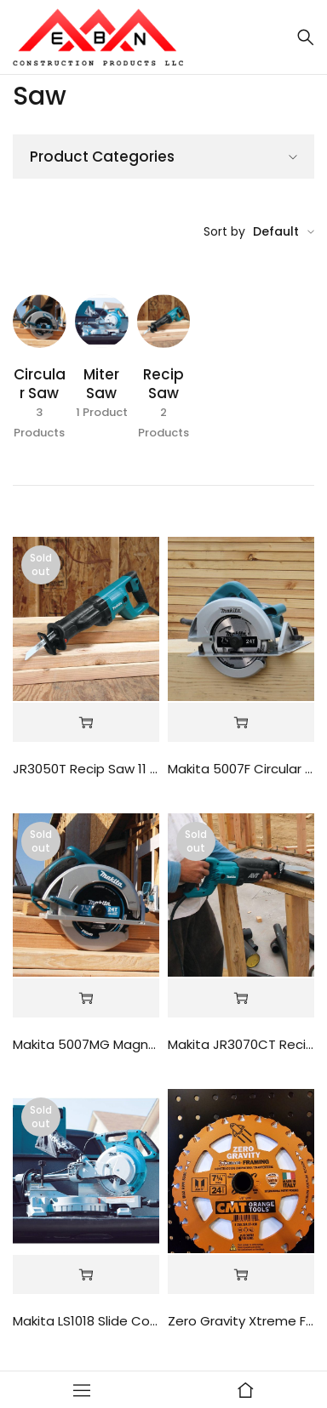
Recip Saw (163, 383)
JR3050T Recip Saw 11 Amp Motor (86, 769)
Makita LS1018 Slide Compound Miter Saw (86, 1321)
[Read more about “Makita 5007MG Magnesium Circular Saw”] (86, 998)
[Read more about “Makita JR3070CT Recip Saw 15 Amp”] (241, 998)
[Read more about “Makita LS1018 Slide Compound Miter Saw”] (86, 1275)
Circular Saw (40, 383)
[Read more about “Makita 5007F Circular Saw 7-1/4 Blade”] (241, 723)
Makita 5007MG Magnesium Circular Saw (86, 1044)
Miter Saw (101, 383)
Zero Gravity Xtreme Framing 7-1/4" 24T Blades (241, 1321)
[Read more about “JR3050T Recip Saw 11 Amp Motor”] (86, 723)
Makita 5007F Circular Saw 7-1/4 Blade (241, 769)
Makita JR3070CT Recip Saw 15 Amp (241, 1044)
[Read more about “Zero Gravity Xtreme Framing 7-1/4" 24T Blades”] (241, 1275)
